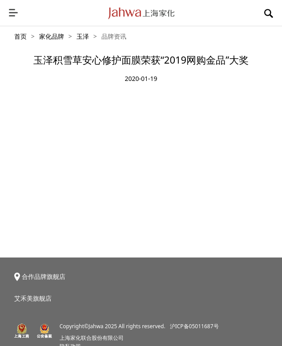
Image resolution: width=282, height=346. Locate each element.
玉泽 (83, 36)
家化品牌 (51, 36)
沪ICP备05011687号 (194, 326)
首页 (20, 36)
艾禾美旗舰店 (33, 298)
